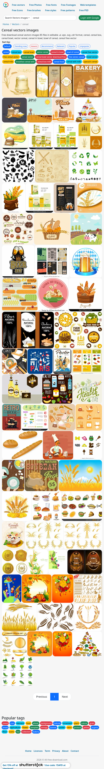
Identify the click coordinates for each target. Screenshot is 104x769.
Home (6, 24)
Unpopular (84, 46)
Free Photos (35, 4)
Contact (75, 750)
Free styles (50, 10)
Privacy (56, 750)
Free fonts (51, 4)
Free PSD (83, 10)
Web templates (88, 4)
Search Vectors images (16, 17)
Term (47, 750)
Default (7, 46)
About (65, 750)
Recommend (47, 46)
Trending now (20, 46)
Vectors (15, 24)
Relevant (61, 46)
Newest (34, 46)
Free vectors (18, 4)
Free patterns (68, 10)
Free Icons (17, 10)
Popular (72, 46)
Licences (38, 750)
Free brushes (34, 10)
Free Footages (68, 4)
